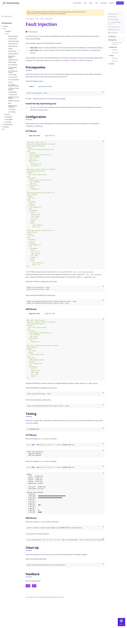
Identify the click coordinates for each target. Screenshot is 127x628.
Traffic (42, 19)
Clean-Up (111, 64)
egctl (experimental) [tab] (45, 86)
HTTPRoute (115, 50)
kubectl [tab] (31, 86)
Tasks (37, 19)
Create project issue (114, 27)
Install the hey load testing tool (117, 43)
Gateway (65, 60)
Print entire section (113, 29)
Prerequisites (113, 40)
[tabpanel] (65, 93)
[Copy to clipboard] (103, 92)
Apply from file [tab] (50, 135)
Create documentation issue (114, 23)
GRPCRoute (115, 53)
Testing (111, 55)
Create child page (113, 19)
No (34, 586)
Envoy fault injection (32, 36)
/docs (38, 13)
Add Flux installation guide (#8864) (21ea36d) (52, 597)
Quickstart (46, 74)
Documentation (30, 19)
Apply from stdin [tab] (34, 135)
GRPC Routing (54, 99)
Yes (28, 586)
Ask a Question (112, 32)
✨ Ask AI (120, 3)
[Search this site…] (11, 16)
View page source (113, 14)
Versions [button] (111, 3)
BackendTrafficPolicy (62, 58)
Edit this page (112, 17)
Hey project (40, 110)
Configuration (113, 47)
